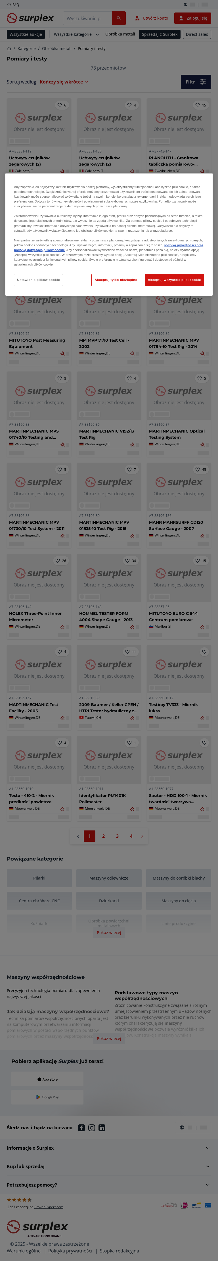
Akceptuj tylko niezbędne (116, 279)
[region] (109, 234)
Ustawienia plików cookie (38, 279)
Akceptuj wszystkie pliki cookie (174, 279)
